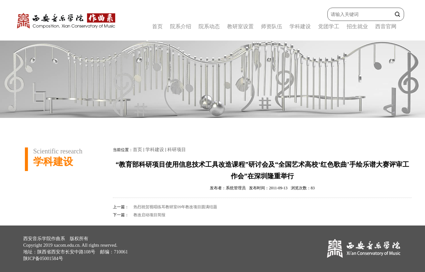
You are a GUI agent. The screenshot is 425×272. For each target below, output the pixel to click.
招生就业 (357, 26)
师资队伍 (271, 26)
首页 (157, 26)
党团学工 (328, 26)
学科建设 (300, 26)
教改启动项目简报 (149, 215)
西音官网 (385, 26)
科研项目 (176, 149)
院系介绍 (180, 26)
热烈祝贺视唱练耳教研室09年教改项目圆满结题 (175, 207)
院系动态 (209, 26)
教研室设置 (240, 26)
